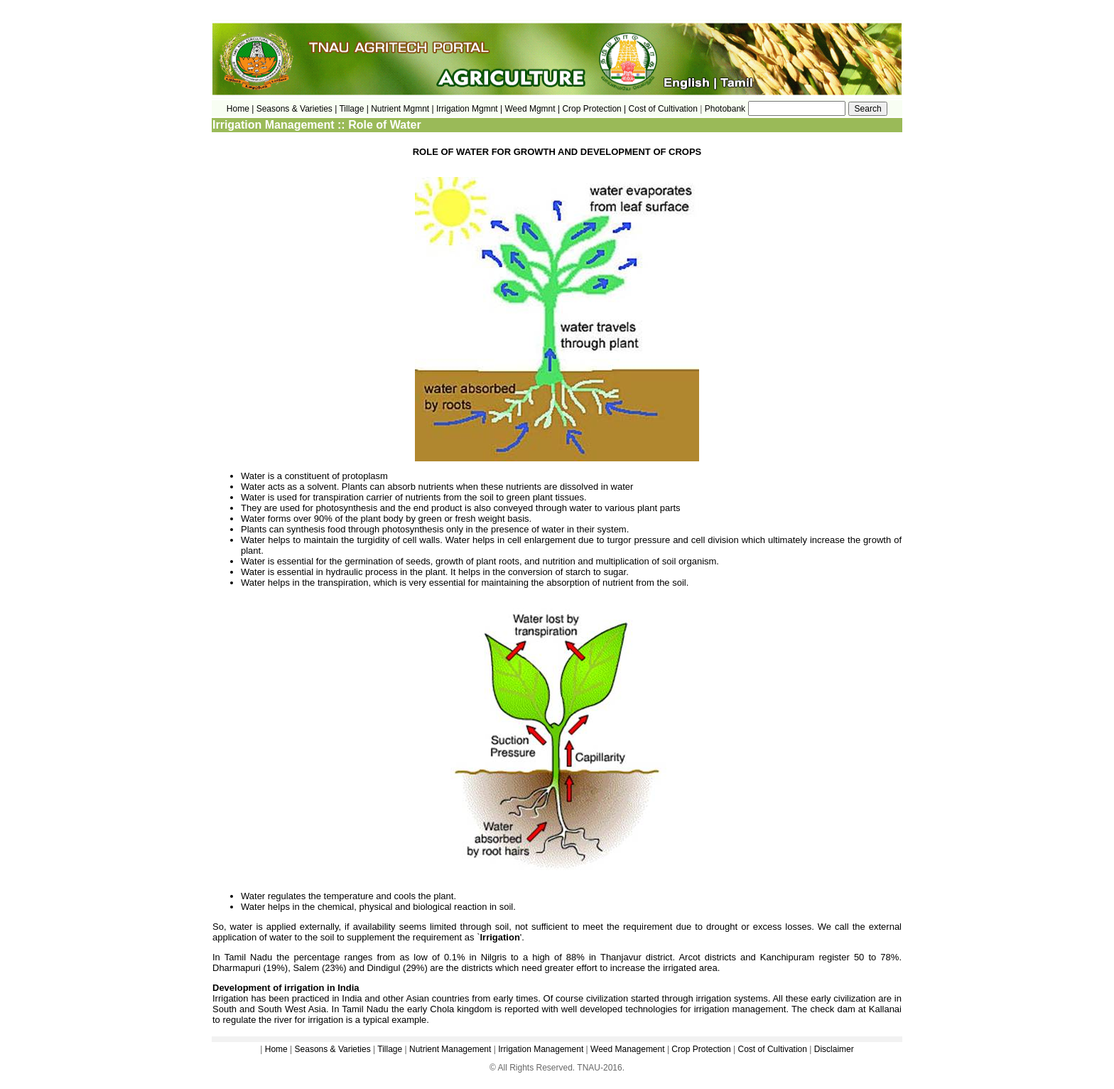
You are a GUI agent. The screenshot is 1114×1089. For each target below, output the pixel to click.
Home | (240, 109)
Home (276, 1049)
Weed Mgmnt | (532, 109)
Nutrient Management (449, 1049)
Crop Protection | (594, 109)
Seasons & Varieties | (296, 109)
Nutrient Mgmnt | (402, 109)
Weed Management (627, 1049)
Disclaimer (834, 1049)
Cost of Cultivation (665, 109)
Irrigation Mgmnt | (469, 109)
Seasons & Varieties (333, 1049)
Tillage (389, 1049)
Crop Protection (700, 1049)
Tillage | (355, 109)
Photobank (725, 109)
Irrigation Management (540, 1049)
